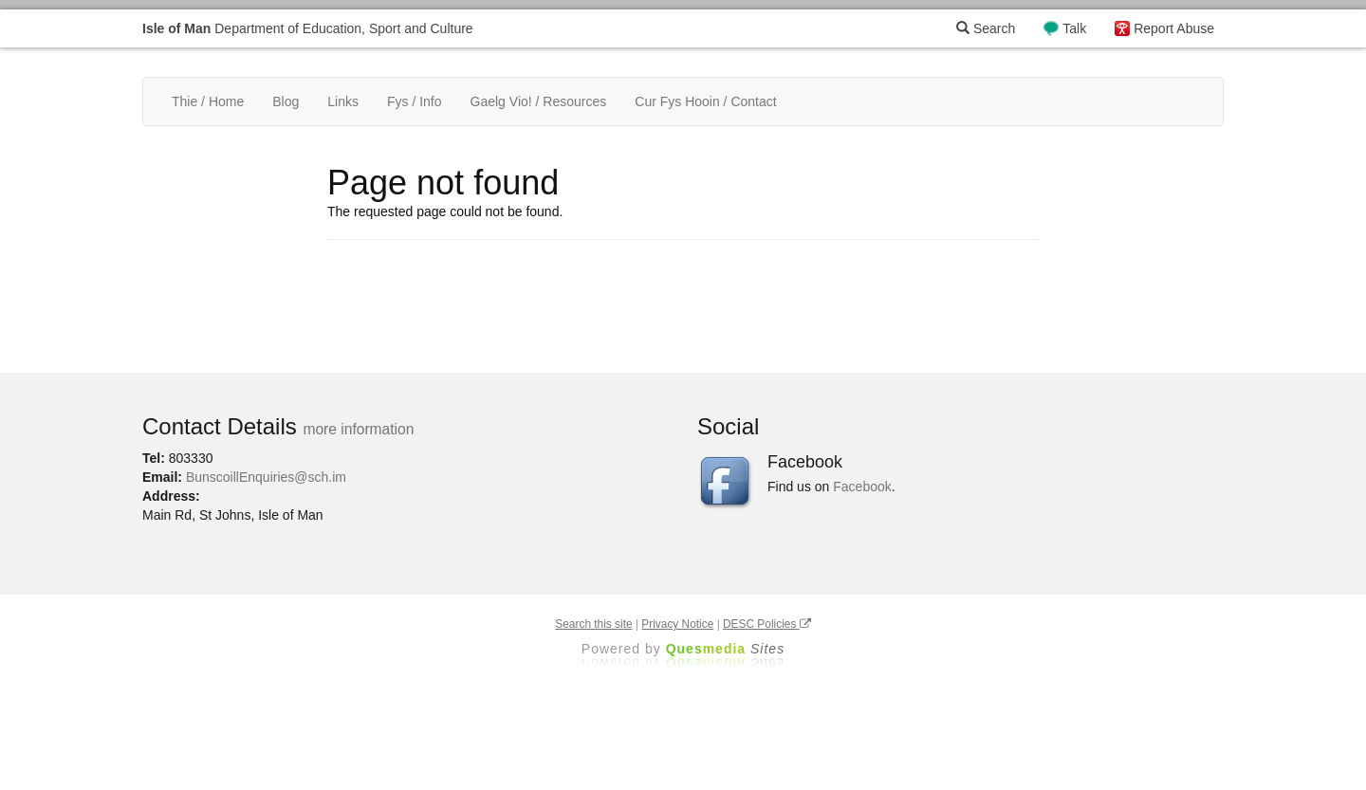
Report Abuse (1174, 28)
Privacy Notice (677, 624)
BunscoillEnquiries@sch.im (266, 477)
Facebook (862, 486)
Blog (285, 101)
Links (343, 101)
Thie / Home (208, 101)
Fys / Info (414, 101)
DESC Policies (767, 624)
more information (358, 429)
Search (985, 28)
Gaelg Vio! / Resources (539, 101)
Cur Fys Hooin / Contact (705, 101)
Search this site (593, 624)
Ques (725, 648)
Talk (1074, 28)
